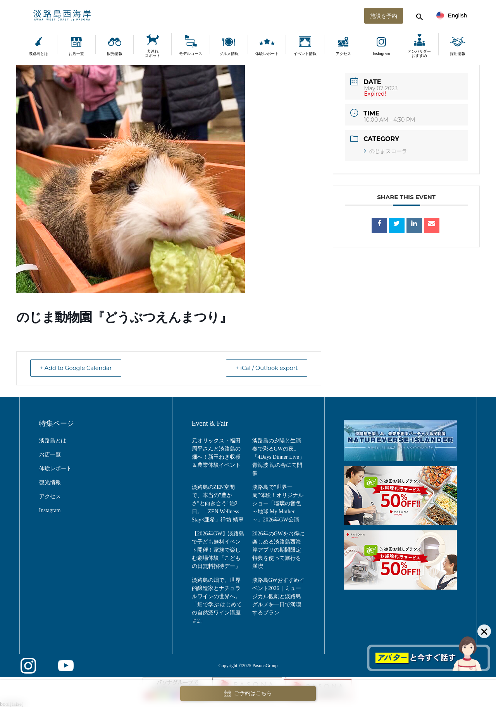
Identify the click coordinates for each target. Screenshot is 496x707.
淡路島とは (38, 54)
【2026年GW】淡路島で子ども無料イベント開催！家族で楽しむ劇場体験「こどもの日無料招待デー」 (218, 550)
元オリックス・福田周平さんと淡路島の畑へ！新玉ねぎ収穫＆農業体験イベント (216, 453)
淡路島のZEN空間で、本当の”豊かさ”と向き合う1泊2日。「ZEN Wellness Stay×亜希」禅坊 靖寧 (218, 503)
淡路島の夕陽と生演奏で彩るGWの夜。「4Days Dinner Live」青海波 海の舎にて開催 (278, 457)
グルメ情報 (229, 54)
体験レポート (267, 54)
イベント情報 (305, 54)
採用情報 (457, 54)
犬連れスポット (152, 53)
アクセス (343, 54)
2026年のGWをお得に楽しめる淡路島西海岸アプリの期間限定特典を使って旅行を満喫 (278, 550)
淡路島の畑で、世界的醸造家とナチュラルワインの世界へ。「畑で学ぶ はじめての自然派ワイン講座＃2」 (217, 600)
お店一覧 (76, 54)
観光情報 (114, 54)
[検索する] (418, 15)
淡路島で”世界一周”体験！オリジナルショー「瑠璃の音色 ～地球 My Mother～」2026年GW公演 (277, 503)
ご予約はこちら (248, 693)
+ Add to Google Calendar (78, 368)
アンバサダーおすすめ (419, 53)
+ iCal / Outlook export (264, 368)
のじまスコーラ (385, 151)
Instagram (381, 54)
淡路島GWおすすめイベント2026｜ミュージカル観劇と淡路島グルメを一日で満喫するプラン (278, 596)
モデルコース (190, 54)
